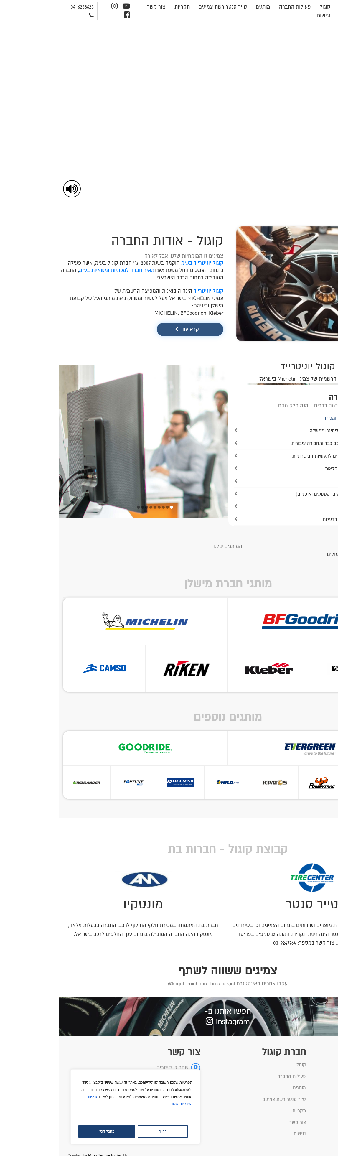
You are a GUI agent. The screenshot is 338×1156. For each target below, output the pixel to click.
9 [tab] (79, 507)
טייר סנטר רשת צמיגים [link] (164, 7)
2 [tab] (108, 507)
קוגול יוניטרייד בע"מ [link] (144, 263)
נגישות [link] (265, 16)
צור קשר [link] (97, 7)
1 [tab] (112, 507)
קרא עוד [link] (131, 329)
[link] (330, 37)
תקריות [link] (123, 7)
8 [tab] (84, 507)
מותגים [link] (204, 7)
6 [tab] (92, 507)
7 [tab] (88, 507)
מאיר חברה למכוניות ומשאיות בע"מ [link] (58, 270)
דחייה (104, 1131)
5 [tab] (96, 507)
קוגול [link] (266, 7)
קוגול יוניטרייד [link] (150, 291)
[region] (76, 1106)
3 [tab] (104, 507)
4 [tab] (100, 507)
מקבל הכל (48, 1131)
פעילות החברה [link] (236, 7)
